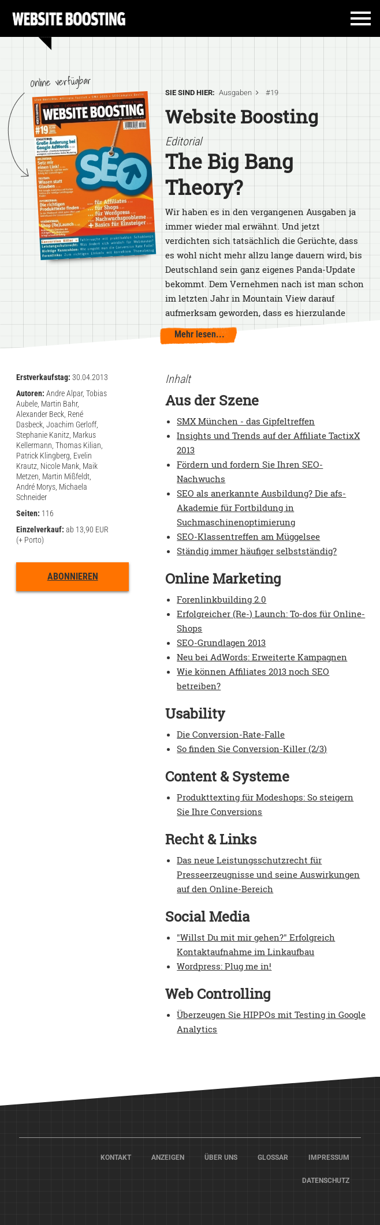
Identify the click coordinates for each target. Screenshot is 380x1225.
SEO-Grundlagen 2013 (221, 642)
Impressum (328, 1157)
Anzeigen (167, 1157)
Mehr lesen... (199, 334)
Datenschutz (325, 1181)
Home (69, 17)
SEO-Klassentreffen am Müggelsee (248, 536)
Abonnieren (72, 576)
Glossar (273, 1157)
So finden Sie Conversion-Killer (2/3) (252, 748)
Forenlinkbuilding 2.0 (221, 599)
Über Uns (220, 1157)
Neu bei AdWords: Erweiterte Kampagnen (262, 657)
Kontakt (115, 1157)
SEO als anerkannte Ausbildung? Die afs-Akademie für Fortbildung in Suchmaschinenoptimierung (261, 507)
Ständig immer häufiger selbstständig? (257, 551)
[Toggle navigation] (355, 22)
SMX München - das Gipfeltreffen (246, 421)
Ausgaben (235, 92)
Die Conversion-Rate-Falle (231, 734)
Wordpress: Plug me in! (224, 966)
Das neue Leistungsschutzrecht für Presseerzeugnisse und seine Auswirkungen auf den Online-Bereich (268, 874)
